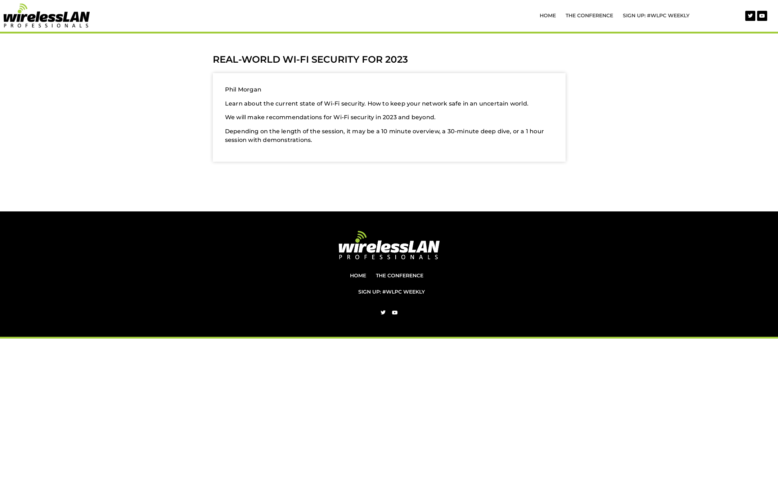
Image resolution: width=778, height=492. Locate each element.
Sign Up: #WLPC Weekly (656, 15)
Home (548, 15)
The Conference (589, 15)
